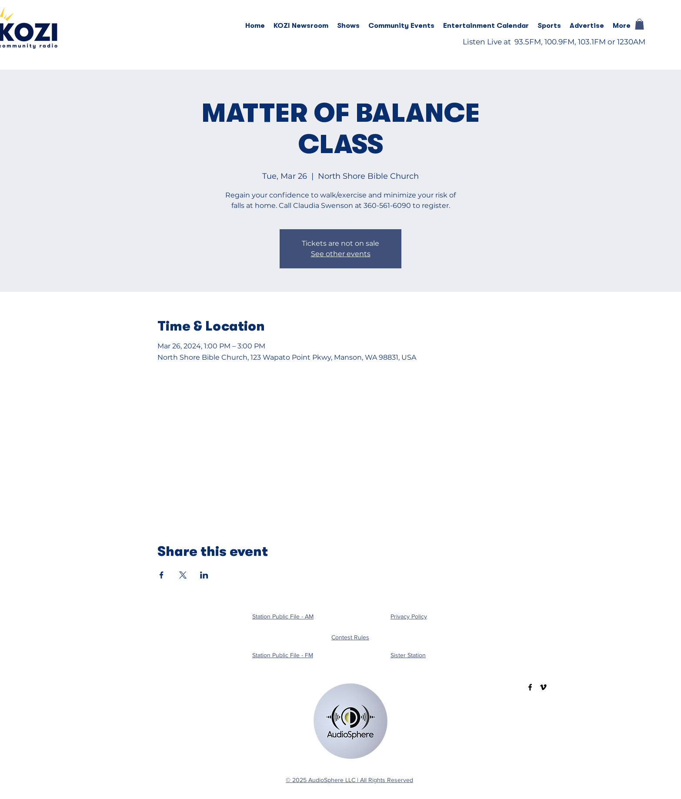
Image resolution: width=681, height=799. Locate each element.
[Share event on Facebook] (161, 575)
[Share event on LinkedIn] (204, 575)
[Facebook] (530, 687)
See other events (341, 254)
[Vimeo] (543, 687)
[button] (348, 25)
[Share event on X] (183, 575)
